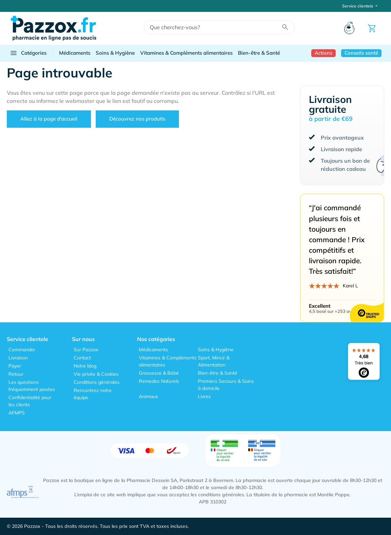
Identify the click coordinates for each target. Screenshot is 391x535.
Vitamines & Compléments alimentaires (186, 53)
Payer (14, 366)
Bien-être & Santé (259, 53)
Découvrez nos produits (137, 118)
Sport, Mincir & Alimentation (213, 361)
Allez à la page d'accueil (48, 118)
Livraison (18, 358)
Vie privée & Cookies (96, 374)
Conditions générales (96, 382)
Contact (82, 358)
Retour (15, 374)
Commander (21, 349)
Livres (204, 396)
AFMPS (16, 413)
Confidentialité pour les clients (29, 401)
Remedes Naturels (159, 381)
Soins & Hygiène (115, 53)
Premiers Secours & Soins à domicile (226, 384)
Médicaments (74, 53)
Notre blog (85, 366)
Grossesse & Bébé (159, 373)
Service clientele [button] (358, 5)
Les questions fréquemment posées (31, 385)
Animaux (148, 396)
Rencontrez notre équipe (93, 393)
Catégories (28, 53)
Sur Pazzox (86, 349)
